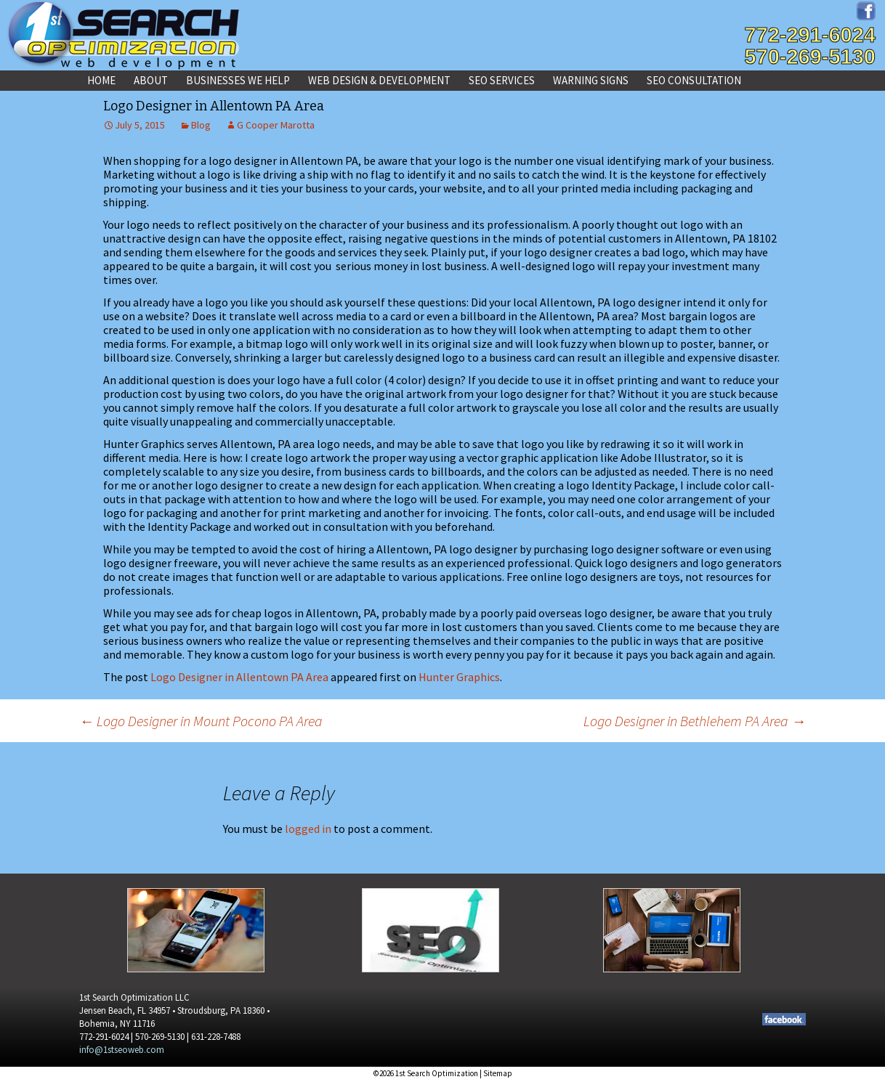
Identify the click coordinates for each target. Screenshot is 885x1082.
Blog (201, 124)
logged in (308, 828)
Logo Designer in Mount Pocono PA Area (201, 721)
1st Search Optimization (436, 1073)
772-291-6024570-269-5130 (810, 46)
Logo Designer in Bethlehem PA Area (694, 721)
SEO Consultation (694, 80)
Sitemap (497, 1073)
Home (101, 80)
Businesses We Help (238, 80)
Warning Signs (591, 80)
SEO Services (502, 80)
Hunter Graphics (459, 677)
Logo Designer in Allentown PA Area (239, 677)
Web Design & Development (379, 80)
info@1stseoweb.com (121, 1050)
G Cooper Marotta (276, 124)
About (151, 80)
